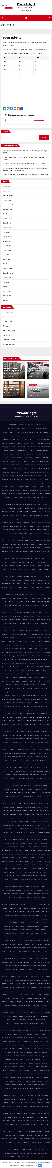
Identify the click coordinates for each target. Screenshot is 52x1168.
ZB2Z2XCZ (47, 1142)
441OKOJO (19, 508)
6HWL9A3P (26, 555)
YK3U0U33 (11, 1131)
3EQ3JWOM (33, 493)
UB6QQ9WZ (44, 1052)
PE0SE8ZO (37, 947)
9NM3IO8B (22, 630)
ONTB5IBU (8, 933)
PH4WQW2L (12, 951)
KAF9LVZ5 (44, 839)
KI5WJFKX (15, 847)
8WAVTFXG (29, 609)
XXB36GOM (30, 1117)
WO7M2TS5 (7, 1095)
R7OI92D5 (32, 994)
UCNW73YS (16, 1056)
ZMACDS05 (29, 1149)
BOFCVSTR (8, 670)
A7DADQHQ (19, 641)
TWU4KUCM (44, 1045)
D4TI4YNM (36, 695)
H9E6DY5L (22, 774)
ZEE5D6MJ (29, 1146)
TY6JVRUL (5, 1048)
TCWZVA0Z (27, 1038)
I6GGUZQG (12, 800)
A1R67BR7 (5, 638)
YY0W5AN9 (13, 1138)
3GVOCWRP (15, 497)
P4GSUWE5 (12, 944)
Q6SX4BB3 (7, 973)
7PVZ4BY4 (47, 583)
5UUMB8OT (6, 544)
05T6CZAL (5, 432)
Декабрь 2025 (7, 200)
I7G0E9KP (19, 800)
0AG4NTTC (12, 436)
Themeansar (40, 424)
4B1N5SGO (12, 511)
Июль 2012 (6, 300)
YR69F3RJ (8, 1135)
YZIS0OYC (19, 1138)
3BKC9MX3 (19, 493)
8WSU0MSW (36, 609)
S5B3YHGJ (26, 1012)
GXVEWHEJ (37, 767)
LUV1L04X (39, 872)
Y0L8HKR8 (26, 1120)
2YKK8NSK (33, 486)
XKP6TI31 (39, 1113)
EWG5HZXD (44, 731)
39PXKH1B (40, 490)
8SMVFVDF (36, 605)
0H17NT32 (5, 439)
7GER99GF (19, 580)
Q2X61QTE (43, 965)
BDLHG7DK (12, 663)
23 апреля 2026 (11, 373)
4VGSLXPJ (47, 519)
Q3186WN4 (8, 969)
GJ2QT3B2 (36, 760)
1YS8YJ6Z (39, 468)
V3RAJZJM (44, 1066)
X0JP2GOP (20, 1102)
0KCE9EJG (32, 439)
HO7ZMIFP (44, 785)
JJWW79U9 (47, 825)
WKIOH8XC (44, 1088)
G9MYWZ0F (47, 753)
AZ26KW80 (19, 656)
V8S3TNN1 (26, 1070)
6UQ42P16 (4, 565)
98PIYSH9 (4, 620)
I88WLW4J (39, 800)
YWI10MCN (44, 1135)
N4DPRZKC (25, 901)
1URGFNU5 (46, 465)
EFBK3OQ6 (33, 724)
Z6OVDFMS (12, 1142)
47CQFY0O (33, 508)
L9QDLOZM (47, 861)
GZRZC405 (44, 767)
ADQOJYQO (37, 645)
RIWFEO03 (8, 1005)
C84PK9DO (15, 677)
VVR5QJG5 (12, 1081)
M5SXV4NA (15, 879)
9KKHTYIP (33, 627)
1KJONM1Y (45, 457)
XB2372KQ (19, 1110)
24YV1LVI (39, 472)
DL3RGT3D (22, 706)
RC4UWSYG (43, 998)
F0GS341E (26, 735)
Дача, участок (7, 326)
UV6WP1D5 (22, 1063)
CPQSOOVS (8, 688)
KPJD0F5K (25, 850)
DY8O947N (44, 713)
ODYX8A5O (44, 922)
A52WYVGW (33, 638)
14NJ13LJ (32, 450)
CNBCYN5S (43, 684)
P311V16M (4, 944)
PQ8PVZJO (37, 955)
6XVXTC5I (19, 569)
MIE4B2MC (12, 890)
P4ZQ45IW (26, 944)
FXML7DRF (40, 749)
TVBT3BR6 (36, 1045)
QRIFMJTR (19, 987)
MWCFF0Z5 (22, 897)
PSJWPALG (15, 958)
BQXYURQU (30, 670)
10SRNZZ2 (47, 447)
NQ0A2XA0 (15, 911)
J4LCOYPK (46, 818)
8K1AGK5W (40, 598)
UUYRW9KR (15, 1063)
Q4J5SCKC (30, 969)
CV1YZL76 (22, 692)
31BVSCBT (47, 486)
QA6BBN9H (30, 973)
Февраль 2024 (8, 241)
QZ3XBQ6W (30, 991)
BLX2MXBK (33, 666)
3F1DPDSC (40, 493)
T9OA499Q (5, 1038)
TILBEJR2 (5, 1041)
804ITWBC (5, 591)
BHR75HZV (5, 666)
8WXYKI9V (44, 609)
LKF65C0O (40, 868)
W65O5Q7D (30, 1084)
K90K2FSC (15, 839)
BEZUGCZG (33, 663)
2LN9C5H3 (12, 479)
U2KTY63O (26, 1048)
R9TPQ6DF (8, 998)
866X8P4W (33, 591)
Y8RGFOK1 (32, 1124)
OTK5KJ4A (29, 937)
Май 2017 (6, 287)
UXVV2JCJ (15, 1066)
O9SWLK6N (15, 922)
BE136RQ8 (19, 663)
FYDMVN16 (47, 749)
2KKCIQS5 (5, 479)
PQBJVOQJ (44, 955)
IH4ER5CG (6, 807)
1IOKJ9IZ (32, 457)
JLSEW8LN (23, 829)
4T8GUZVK (33, 519)
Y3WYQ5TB (39, 1120)
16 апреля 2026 (11, 392)
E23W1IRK (25, 717)
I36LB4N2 (12, 796)
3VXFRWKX (8, 504)
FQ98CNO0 (33, 746)
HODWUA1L (8, 789)
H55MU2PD (40, 771)
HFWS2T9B (5, 782)
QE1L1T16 (40, 976)
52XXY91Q (18, 526)
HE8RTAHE (26, 778)
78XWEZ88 (5, 576)
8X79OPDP (5, 612)
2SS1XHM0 (5, 483)
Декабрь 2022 (7, 250)
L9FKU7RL (39, 861)
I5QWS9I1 (5, 800)
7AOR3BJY (33, 576)
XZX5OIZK (12, 1120)
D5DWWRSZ (43, 695)
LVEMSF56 (46, 872)
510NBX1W (40, 522)
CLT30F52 (15, 684)
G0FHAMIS (19, 753)
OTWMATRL (37, 937)
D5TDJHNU (5, 699)
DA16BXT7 (33, 699)
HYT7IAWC (34, 792)
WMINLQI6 (29, 1092)
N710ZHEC (5, 904)
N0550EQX (44, 897)
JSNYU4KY (47, 832)
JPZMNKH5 (5, 832)
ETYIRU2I (29, 731)
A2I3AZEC (12, 638)
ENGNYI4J (26, 728)
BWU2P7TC (5, 674)
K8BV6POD (8, 839)
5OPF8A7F (18, 540)
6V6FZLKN (12, 565)
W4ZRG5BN (22, 1084)
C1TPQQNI (26, 674)
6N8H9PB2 (37, 558)
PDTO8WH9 (29, 947)
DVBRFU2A (29, 713)
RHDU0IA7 (34, 1001)
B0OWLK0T (26, 656)
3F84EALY (47, 493)
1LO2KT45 (33, 461)
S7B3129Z (47, 1012)
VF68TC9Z (37, 1074)
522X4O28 (12, 526)
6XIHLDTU (6, 569)
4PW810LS (12, 519)
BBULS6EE (37, 659)
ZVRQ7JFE (44, 1153)
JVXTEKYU (19, 836)
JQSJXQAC (12, 832)
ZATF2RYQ (40, 1142)
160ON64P (13, 454)
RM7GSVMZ (29, 1005)
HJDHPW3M (8, 785)
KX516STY (19, 854)
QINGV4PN (11, 983)
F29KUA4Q (47, 735)
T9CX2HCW (43, 1034)
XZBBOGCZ (44, 1117)
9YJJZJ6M (34, 634)
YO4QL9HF (40, 1131)
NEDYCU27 (47, 904)
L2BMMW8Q (39, 857)
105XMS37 (40, 447)
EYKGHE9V (5, 735)
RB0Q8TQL (22, 998)
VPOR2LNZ (39, 1077)
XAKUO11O (12, 1110)
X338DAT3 (5, 1106)
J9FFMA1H (20, 821)
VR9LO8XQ (46, 1077)
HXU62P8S (27, 792)
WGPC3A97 (16, 1088)
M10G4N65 (44, 875)
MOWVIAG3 (22, 893)
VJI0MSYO (12, 1077)
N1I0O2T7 (5, 901)
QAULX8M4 (44, 973)
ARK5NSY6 (12, 652)
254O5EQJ (5, 475)
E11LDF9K (18, 717)
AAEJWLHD (47, 641)
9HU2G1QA (5, 627)
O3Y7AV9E (15, 919)
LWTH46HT (16, 875)
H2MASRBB (19, 771)
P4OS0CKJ (19, 944)
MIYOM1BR (25, 890)
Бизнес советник (8, 317)
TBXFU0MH (20, 1038)
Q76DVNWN (22, 973)
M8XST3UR (44, 879)
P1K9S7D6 (40, 940)
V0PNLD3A (37, 1066)
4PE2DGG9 (5, 519)
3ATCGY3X (12, 493)
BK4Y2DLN (18, 666)
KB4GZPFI (8, 843)
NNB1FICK (40, 908)
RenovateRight (26, 4)
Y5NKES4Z (46, 1120)
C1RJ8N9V (19, 674)
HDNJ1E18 (19, 778)
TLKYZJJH (32, 1041)
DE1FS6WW (37, 702)
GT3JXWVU (15, 767)
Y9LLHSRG (40, 1124)
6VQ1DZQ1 (18, 565)
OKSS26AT (14, 929)
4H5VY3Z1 (47, 511)
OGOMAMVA (23, 926)
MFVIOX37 (29, 886)
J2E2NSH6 (32, 818)
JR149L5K (19, 832)
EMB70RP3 (19, 728)
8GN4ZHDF (5, 598)
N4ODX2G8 (32, 901)
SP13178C (19, 1027)
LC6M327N (33, 865)
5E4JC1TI (39, 529)
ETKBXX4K (22, 731)
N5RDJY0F (39, 901)
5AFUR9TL (25, 529)
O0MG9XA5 (36, 915)
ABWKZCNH (15, 645)
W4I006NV (15, 1084)
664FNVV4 (12, 547)
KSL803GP (5, 854)
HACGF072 (36, 774)
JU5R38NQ (5, 836)
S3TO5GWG (19, 1012)
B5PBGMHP (41, 656)
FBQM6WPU (44, 738)
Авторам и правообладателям (41, 1156)
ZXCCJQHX (21, 1156)
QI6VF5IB (44, 980)
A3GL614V (18, 638)
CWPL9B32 (37, 692)
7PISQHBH (33, 583)
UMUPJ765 (15, 1059)
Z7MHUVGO (20, 1142)
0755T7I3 (19, 432)
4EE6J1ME (33, 511)
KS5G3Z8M (47, 850)
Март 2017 (6, 291)
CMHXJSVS (36, 684)
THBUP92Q (41, 1038)
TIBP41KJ (47, 1038)
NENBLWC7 (5, 908)
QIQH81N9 (18, 983)
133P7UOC (26, 450)
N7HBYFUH (12, 904)
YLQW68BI (18, 1131)
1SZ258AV (39, 465)
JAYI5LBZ (39, 821)
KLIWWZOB (44, 847)
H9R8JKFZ (29, 774)
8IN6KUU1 (32, 598)
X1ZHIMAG (33, 1102)
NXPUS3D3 (15, 915)
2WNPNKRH (26, 486)
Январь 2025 (7, 209)
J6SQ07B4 (13, 821)
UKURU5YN (8, 1059)
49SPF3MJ (47, 508)
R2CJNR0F (44, 991)
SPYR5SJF (32, 1027)
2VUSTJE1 (4, 486)
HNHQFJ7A (37, 785)
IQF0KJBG (6, 810)
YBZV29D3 (5, 1128)
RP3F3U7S (15, 1009)
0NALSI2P (5, 443)
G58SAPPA (32, 753)
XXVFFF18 (36, 1117)
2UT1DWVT (47, 483)
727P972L (4, 573)
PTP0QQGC (29, 958)
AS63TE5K (26, 652)
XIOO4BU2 (26, 1113)
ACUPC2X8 (23, 645)
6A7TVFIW (5, 551)
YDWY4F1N (25, 1128)
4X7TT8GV (33, 522)
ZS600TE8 (22, 1153)
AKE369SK (29, 648)
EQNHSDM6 (8, 731)
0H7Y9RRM (12, 439)
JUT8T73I (12, 836)
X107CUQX (27, 1102)
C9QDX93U (30, 677)
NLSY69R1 (26, 908)
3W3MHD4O (22, 504)
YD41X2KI (12, 1128)
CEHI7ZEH (11, 681)
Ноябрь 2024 (7, 218)
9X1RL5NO (27, 634)
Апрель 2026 (7, 186)
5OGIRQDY (11, 540)
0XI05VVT (19, 447)
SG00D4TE (29, 1020)
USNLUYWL (44, 1059)
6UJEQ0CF (44, 562)
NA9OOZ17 (33, 904)
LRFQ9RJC (19, 872)
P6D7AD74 (39, 944)
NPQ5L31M (8, 911)
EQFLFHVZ (47, 728)
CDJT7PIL (4, 681)
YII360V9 (4, 1131)
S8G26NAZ (14, 1016)
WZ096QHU (5, 1102)
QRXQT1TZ (26, 987)
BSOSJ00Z (37, 670)
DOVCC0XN (16, 710)
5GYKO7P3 (6, 533)
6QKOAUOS (22, 562)
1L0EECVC (26, 461)
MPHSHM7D (37, 893)
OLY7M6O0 (37, 929)
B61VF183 (47, 656)
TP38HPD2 (15, 1045)
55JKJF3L (25, 526)
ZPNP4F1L (44, 1149)
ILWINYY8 (32, 807)
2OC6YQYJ (26, 479)
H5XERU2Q (47, 771)
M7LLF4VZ (37, 879)
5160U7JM (47, 522)
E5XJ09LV (33, 720)
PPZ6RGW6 (29, 955)
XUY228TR (15, 1117)
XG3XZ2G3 (12, 1113)
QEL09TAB (47, 976)
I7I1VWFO (25, 800)
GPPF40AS (30, 764)
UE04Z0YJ (22, 1056)
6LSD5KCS (46, 555)
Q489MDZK (23, 969)
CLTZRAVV (22, 684)
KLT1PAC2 (11, 850)
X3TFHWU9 (12, 1106)
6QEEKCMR (15, 562)
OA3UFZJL (30, 922)
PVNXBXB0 (5, 962)
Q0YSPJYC (23, 965)
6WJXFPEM (47, 565)
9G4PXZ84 (29, 623)
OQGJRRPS (8, 937)
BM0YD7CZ (40, 666)
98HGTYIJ (40, 616)
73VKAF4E (25, 573)
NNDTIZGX (47, 908)
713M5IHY (32, 569)
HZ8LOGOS (41, 792)
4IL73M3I (12, 515)
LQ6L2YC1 (5, 872)
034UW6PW (31, 429)
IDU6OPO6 (32, 803)
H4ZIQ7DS (32, 771)
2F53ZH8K (27, 475)
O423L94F (22, 919)
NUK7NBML (36, 911)
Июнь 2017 (6, 282)
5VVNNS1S (13, 544)
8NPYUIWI (33, 601)
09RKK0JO (5, 436)
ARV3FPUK (19, 652)
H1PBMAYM (11, 771)
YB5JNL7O (46, 1124)
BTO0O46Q (44, 670)
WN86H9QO (36, 1092)
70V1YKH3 (26, 569)
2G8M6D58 (34, 475)
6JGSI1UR (39, 555)
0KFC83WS (40, 439)
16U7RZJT (26, 454)
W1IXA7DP (46, 1081)
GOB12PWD (15, 764)
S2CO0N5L (12, 1012)
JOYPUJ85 (36, 829)
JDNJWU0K (19, 825)
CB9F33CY (44, 677)
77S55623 (40, 573)
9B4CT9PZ (18, 620)
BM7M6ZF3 (47, 666)
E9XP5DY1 (12, 724)
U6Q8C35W (15, 1052)
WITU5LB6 (30, 1088)
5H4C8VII (19, 533)
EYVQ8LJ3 (12, 735)
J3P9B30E (39, 818)
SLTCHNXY (30, 1023)
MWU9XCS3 (30, 897)
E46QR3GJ (5, 720)
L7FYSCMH (25, 861)
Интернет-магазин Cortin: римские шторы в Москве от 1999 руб (24, 163)
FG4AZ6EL (26, 742)
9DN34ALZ (47, 620)
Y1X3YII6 (32, 1120)
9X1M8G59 (20, 634)
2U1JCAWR (33, 483)
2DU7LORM (20, 475)
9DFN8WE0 (40, 620)
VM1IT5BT (19, 1077)
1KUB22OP (20, 461)
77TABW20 (47, 573)
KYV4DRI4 (47, 854)
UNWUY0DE (29, 1059)
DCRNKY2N (22, 702)
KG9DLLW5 (44, 843)
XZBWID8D (6, 1120)
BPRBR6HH (22, 670)
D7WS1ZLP (12, 699)
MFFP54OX (22, 886)
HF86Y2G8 (47, 778)
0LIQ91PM (46, 439)
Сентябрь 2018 (8, 273)
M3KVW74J (8, 879)
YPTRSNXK (47, 1131)
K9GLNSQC (22, 839)
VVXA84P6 (19, 1081)
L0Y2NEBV (18, 857)
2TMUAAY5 (19, 483)
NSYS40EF (22, 911)
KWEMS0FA (12, 854)
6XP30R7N (13, 569)
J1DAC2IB (12, 818)
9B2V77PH (11, 620)
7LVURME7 (47, 580)
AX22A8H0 (5, 656)
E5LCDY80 (26, 720)
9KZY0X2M (47, 627)
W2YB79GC (8, 1084)
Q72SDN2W (15, 973)
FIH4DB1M (40, 742)
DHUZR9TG (15, 706)
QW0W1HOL (15, 991)
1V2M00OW (13, 468)
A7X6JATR (25, 641)
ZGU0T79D (37, 1146)
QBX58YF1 (19, 976)
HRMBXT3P (44, 789)
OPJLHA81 (43, 933)
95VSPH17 (34, 616)
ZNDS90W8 (37, 1149)
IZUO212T (39, 814)
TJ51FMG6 (12, 1041)
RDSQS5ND (13, 1001)
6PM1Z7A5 (8, 562)
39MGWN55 (33, 490)
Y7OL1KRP (12, 1124)
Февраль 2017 (7, 296)
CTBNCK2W (44, 688)
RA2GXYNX (15, 998)
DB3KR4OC (40, 699)
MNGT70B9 (15, 893)
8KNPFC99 (47, 598)
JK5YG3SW (8, 829)
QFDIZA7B (8, 980)
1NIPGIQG (5, 465)
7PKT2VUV (40, 583)
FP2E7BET (26, 746)
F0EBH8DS (19, 735)
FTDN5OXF (5, 749)
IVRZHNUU (6, 814)
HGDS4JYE (12, 782)
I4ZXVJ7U (32, 796)
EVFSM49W (36, 731)
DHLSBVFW (8, 706)
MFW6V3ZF (36, 886)
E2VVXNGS (46, 717)
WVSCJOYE (38, 1099)
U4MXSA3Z (40, 1048)
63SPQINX (46, 544)
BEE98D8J (26, 663)
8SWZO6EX (44, 605)
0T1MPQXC (5, 447)
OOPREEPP (22, 933)
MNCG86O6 (7, 893)
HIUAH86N (47, 782)
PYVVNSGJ (47, 962)
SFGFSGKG (22, 1020)
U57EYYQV (47, 1048)
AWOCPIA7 (40, 652)
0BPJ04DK (19, 436)
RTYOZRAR (36, 1009)
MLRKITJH (47, 890)
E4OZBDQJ (12, 720)
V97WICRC (33, 1070)
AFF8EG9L (8, 648)
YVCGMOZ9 (29, 1135)
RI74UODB (40, 1001)
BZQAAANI (12, 674)
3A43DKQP (47, 490)
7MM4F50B (12, 583)
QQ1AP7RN (47, 983)
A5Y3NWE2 (40, 638)
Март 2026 (6, 191)
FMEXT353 (5, 746)
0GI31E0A (40, 436)
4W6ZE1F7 (19, 522)
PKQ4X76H (26, 951)
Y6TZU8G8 (5, 1124)
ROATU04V (8, 1009)
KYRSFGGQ (40, 854)
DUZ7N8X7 (15, 713)
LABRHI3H (5, 865)
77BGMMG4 (33, 573)
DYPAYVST (6, 717)
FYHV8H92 (5, 753)
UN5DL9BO (22, 1059)
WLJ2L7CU (15, 1092)
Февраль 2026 (8, 196)
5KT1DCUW (8, 537)
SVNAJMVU (12, 1030)
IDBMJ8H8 (25, 803)
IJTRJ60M (19, 807)
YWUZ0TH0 (5, 1138)
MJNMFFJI (32, 890)
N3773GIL (18, 901)
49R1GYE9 (40, 508)
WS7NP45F (45, 1095)
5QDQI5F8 (32, 540)
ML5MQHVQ (40, 890)
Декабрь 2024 (7, 214)
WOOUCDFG (15, 1095)
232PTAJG (26, 472)
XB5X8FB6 (25, 1110)
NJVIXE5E (19, 908)
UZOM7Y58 (29, 1066)
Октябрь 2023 (7, 246)
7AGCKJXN (26, 576)
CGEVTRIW (32, 681)
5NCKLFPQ (44, 537)
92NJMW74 (33, 612)
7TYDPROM (19, 587)
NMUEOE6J (33, 908)
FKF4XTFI (46, 742)
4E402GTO (27, 511)
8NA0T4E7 (26, 601)
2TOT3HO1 (26, 483)
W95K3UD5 (37, 1084)
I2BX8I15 (47, 792)
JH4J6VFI (32, 825)
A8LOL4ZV (32, 641)
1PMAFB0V (19, 465)
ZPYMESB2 (8, 1153)
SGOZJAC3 (37, 1020)
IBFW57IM (12, 803)
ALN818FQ (36, 648)
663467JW (5, 547)
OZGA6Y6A (26, 940)
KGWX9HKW (8, 847)
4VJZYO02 (5, 522)
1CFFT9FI (46, 454)
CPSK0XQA (15, 688)
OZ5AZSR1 (12, 940)
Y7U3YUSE (19, 1124)
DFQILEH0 (44, 702)
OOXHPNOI (30, 933)
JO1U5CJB (30, 829)
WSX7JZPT (7, 1099)
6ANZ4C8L (12, 551)
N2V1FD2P (11, 901)
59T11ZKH (18, 529)
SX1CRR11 (40, 1030)
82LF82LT (26, 591)
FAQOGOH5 (36, 738)
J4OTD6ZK (6, 821)
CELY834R (18, 681)
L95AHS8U (32, 861)
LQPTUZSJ (12, 872)
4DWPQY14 (19, 511)
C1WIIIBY (32, 674)
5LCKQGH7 (22, 537)
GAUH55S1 (15, 756)
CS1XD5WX (29, 688)
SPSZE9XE (25, 1027)
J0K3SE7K (46, 814)
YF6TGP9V (32, 1128)
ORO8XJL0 (15, 937)
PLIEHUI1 (32, 951)
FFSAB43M (19, 742)
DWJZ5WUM (36, 713)
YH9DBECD (39, 1128)
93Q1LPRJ (47, 612)
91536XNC (19, 612)
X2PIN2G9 (47, 1102)
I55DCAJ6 (45, 796)
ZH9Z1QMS (44, 1146)
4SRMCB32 (26, 519)
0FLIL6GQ (33, 436)
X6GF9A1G (5, 1110)
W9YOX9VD (44, 1084)
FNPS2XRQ (19, 746)
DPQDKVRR (29, 710)
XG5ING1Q (19, 1113)
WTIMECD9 (14, 1099)
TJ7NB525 (25, 1041)
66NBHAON (26, 547)
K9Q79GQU (30, 839)
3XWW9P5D (5, 508)
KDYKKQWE (23, 843)
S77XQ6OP (40, 1012)
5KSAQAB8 (46, 533)
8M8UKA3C (12, 601)
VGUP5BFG (5, 1077)
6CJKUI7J (39, 551)
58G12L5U (12, 529)
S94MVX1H (21, 1016)
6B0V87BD (33, 551)
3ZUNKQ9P (12, 508)
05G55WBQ (45, 429)
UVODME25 (30, 1063)
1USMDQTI (5, 468)
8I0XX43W (19, 598)
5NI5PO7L (4, 540)
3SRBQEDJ (37, 501)
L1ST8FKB (32, 857)
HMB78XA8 (30, 785)
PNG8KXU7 (47, 951)
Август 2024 (7, 227)
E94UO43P (47, 720)
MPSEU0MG (44, 893)
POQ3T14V (15, 955)
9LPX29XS (8, 630)
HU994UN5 (13, 792)
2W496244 (12, 486)
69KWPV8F (40, 547)
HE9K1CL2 (33, 778)
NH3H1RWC (12, 908)
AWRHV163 (47, 652)
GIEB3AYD (22, 760)
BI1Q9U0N (11, 666)
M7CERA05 (30, 879)
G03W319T (12, 753)
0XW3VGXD (26, 447)
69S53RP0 (47, 547)
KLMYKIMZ (5, 850)
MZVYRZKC (37, 897)
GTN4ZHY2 (22, 767)
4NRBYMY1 (46, 515)
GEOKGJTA (8, 760)
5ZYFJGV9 (20, 544)
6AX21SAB (19, 551)
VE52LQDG (23, 1074)
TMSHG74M (39, 1041)
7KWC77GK (39, 580)
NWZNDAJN (44, 911)
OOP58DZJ (15, 933)
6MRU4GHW (15, 558)
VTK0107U (5, 1081)
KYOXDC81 (33, 854)
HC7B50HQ (5, 778)
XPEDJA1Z (8, 1117)
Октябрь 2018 (7, 268)
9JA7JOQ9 (26, 627)
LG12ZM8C (5, 868)
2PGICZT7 (40, 479)
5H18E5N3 (13, 533)
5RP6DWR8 (39, 540)
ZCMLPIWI (22, 1146)
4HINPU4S (5, 515)
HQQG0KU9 (37, 789)
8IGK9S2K (26, 598)
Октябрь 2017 (7, 277)
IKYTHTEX (26, 807)
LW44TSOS (8, 875)
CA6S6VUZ (37, 677)
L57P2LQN (5, 861)
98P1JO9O (47, 616)
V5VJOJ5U (12, 1070)
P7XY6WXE (8, 947)
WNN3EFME (44, 1092)
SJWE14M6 (16, 1023)
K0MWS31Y (26, 836)
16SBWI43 (19, 454)
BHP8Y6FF (47, 663)
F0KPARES (33, 735)
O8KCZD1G (8, 922)
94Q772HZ (20, 616)
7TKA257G (11, 587)
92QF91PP (40, 612)
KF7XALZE (36, 843)
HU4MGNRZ (5, 792)
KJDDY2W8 (30, 847)
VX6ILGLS (26, 1081)
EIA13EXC (12, 728)
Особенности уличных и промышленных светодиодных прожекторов (25, 174)
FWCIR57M (25, 749)
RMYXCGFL (37, 1005)
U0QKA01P (12, 1048)
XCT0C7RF (39, 1110)
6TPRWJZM (37, 562)
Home (5, 429)
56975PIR (39, 526)
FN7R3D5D (12, 746)
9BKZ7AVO (32, 620)
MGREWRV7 (44, 886)
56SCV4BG (46, 526)
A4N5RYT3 (25, 638)
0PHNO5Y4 (26, 443)
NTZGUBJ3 (29, 911)
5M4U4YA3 (29, 537)
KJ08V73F (22, 847)
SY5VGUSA (47, 1030)
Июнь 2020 (7, 255)
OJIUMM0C (45, 926)
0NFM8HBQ (12, 443)
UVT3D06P (37, 1063)
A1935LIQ (47, 634)
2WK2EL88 (19, 486)
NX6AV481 (8, 915)
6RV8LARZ (29, 562)
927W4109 (26, 612)
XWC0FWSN (22, 1117)
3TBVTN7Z (44, 501)
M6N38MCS (23, 879)
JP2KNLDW (44, 829)
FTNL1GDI (11, 749)
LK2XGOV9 (33, 868)
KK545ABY (36, 847)
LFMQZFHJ (47, 865)
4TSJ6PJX (40, 519)
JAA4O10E (27, 821)
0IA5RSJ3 (19, 439)
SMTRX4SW (5, 1027)
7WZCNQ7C (39, 587)
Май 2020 (6, 259)
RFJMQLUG (27, 1001)
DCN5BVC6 (8, 702)
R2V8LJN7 (5, 994)
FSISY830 (47, 746)
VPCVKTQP (32, 1077)
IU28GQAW (39, 810)
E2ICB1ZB (39, 717)
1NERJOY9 (46, 461)
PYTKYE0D (33, 962)
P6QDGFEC (47, 944)
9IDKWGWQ (12, 627)
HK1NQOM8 (16, 785)
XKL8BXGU (33, 1113)
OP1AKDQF (37, 933)
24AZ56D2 (33, 472)
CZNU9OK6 (15, 695)
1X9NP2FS (26, 468)
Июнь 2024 (6, 232)
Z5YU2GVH (5, 1142)
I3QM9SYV (26, 796)
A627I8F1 (46, 638)
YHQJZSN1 (46, 1128)
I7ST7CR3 (32, 800)
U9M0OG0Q (37, 1052)
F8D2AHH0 (29, 738)
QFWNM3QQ (15, 980)
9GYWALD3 (44, 623)
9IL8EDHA (19, 627)
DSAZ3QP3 (44, 710)
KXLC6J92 (26, 854)
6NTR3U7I (44, 558)
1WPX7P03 (20, 468)
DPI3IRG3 (22, 710)
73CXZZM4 (12, 573)
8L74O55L (5, 601)
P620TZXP (32, 944)
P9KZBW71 (22, 947)
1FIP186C (6, 457)
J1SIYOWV (19, 818)
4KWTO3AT (39, 515)
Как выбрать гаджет (9, 330)
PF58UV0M (44, 947)
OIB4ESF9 (37, 926)
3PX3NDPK (30, 501)
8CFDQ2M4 (36, 594)
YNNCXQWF (32, 1131)
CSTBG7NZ (37, 688)
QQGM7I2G (5, 987)
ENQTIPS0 (33, 728)
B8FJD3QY (15, 659)
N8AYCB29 (19, 904)
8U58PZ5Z (8, 609)
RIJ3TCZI (47, 1001)
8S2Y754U (22, 605)
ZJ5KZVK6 (22, 1149)
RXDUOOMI (44, 1009)
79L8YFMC (19, 576)
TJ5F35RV (18, 1041)
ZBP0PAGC (8, 1146)
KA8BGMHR (37, 839)
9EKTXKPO (15, 623)
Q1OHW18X (30, 965)
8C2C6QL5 (29, 594)
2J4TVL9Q (46, 475)
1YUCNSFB (6, 472)
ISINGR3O (25, 810)
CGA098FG (25, 681)
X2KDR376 (40, 1102)
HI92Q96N (26, 782)
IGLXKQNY (46, 803)
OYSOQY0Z (5, 940)
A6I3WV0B (5, 641)
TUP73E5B (29, 1045)
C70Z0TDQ (8, 677)
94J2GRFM (13, 616)
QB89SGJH (13, 976)
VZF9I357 (40, 1081)
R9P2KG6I (46, 994)
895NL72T (15, 594)
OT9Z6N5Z (22, 937)
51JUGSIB (5, 526)
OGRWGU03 (30, 926)
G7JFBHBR (39, 753)
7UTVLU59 (32, 587)
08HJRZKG (46, 432)
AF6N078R (44, 645)
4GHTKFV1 (40, 511)
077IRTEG (25, 432)
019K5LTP (17, 429)
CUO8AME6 (15, 692)
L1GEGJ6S (25, 857)
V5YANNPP (19, 1070)
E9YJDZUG (19, 724)
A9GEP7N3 (40, 641)
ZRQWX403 (15, 1153)
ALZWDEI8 (5, 652)
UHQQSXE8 (44, 1056)
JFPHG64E (26, 825)
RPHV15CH (22, 1009)
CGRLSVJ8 (39, 681)
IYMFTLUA (32, 814)
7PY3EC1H (5, 587)
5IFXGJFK (26, 533)
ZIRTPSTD (15, 1149)
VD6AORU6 (16, 1074)
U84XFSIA (29, 1052)
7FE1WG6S (5, 580)
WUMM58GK (21, 1099)
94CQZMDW (5, 616)
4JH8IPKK (18, 515)
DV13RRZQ (22, 713)
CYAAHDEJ (8, 695)
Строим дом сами (9, 344)
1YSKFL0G (46, 468)
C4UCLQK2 (46, 674)
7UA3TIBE (25, 587)
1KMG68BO (5, 461)
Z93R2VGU (33, 1142)
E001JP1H (12, 717)
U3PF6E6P (33, 1048)
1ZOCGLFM (13, 472)
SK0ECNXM (23, 1023)
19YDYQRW (33, 454)
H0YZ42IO (4, 771)
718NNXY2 (39, 569)
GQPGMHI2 (37, 764)
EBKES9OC (26, 724)
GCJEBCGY (37, 756)
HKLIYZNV (23, 785)
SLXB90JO (37, 1023)
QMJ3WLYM (33, 983)
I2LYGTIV (6, 796)
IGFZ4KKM (39, 803)
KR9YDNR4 (32, 850)
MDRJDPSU (44, 883)
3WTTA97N (37, 504)
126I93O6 (12, 450)
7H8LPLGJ (26, 580)
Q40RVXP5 (15, 969)
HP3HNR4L (22, 789)
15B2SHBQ (45, 450)
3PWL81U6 (23, 501)
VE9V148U (30, 1074)
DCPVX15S (15, 702)
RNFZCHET (44, 1005)
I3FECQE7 (19, 796)
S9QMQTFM (36, 1016)
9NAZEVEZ (15, 630)
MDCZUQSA (37, 883)
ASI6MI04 (32, 652)
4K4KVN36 (25, 515)
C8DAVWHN (22, 677)
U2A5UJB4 (19, 1048)
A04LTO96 (40, 634)
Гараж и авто (7, 321)
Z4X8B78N (47, 1138)
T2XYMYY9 (15, 1034)
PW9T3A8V (12, 962)
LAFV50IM (12, 865)
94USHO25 (27, 616)
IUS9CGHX (46, 810)
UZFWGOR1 (22, 1066)
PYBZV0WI (19, 962)
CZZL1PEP (22, 695)
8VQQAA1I (22, 609)
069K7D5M (12, 432)
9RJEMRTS (44, 630)
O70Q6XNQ (44, 919)
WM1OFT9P (22, 1092)
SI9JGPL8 (43, 1020)
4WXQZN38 (26, 522)
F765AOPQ (15, 738)
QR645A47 (12, 987)
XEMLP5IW (46, 1110)
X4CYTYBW (19, 1106)
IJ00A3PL (12, 807)
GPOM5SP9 (23, 764)
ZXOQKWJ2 (28, 1156)
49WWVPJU (5, 511)
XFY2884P (5, 1113)
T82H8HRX (29, 1034)
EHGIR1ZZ (47, 724)
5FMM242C (46, 529)
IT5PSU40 (32, 810)
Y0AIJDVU (19, 1120)
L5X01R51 (11, 861)
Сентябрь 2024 (8, 223)
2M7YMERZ (19, 479)
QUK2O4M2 (47, 987)
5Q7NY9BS (25, 540)
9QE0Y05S (36, 630)
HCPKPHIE (12, 778)
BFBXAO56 (40, 663)
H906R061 (15, 774)
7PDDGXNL (27, 583)
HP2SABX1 (15, 789)
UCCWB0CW (8, 1056)
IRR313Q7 (12, 810)
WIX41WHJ (37, 1088)
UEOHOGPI (30, 1056)
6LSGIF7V (7, 558)
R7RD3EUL (40, 994)
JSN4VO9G (40, 832)
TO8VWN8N (8, 1045)
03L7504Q (38, 429)
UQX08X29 (37, 1059)
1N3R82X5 (40, 461)
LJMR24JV (26, 868)
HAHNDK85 (43, 774)
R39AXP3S (12, 994)
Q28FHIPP (37, 965)
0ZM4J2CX (33, 447)
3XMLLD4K (44, 504)
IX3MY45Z (20, 814)
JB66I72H (46, 821)
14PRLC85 (39, 450)
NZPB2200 (22, 915)
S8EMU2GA (7, 1016)
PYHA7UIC (26, 962)
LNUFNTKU (47, 868)
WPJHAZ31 (22, 1095)
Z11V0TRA (26, 1138)
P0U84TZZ (33, 940)
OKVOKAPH (22, 929)
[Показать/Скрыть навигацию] (26, 18)
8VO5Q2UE (15, 609)
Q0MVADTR (16, 965)
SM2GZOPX (44, 1023)
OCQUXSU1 (37, 922)
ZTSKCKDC (37, 1153)
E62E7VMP (40, 720)
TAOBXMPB (12, 1038)
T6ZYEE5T (22, 1034)
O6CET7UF (36, 919)
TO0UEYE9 (46, 1041)
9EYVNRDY (22, 623)
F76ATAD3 (22, 738)
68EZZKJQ (33, 547)
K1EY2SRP (32, 836)
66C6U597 (18, 547)
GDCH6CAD (44, 756)
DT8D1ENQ (8, 713)
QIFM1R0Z (4, 983)
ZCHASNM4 (15, 1146)
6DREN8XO (6, 555)
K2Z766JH (39, 836)
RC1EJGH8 (36, 998)
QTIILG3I (40, 987)
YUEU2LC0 (22, 1135)
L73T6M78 (18, 861)
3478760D (12, 490)
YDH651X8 (18, 1128)
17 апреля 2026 (36, 373)
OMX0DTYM (44, 929)
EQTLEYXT (15, 731)
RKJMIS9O (15, 1005)
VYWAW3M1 (33, 1081)
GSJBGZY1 (8, 767)
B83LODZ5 (8, 659)
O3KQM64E (8, 919)
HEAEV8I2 (40, 778)
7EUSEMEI (47, 576)
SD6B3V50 (15, 1020)
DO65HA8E (8, 710)
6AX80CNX (26, 551)
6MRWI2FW (23, 558)
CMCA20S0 (29, 684)
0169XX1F (10, 429)
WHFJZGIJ (23, 1088)
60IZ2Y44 (26, 544)
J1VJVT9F (25, 818)
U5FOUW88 (8, 1052)
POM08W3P (8, 955)
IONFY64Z (39, 807)
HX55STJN (20, 792)
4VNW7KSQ (12, 522)
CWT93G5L (44, 692)
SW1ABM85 (26, 1030)
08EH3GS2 (39, 432)
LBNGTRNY (26, 865)
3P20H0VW (8, 501)
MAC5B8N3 (22, 883)
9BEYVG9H (25, 620)
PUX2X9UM (44, 958)
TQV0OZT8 (22, 1045)
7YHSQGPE (47, 587)
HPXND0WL (29, 789)
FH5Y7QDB (33, 742)
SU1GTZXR (5, 1030)
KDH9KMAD (15, 843)
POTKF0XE (22, 955)
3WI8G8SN (30, 504)
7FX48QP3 (12, 580)
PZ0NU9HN (9, 965)
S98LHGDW (29, 1016)
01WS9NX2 (24, 429)
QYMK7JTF (22, 991)
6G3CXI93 (19, 555)
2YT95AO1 (40, 486)
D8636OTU (19, 699)
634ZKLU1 (39, 544)
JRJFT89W (33, 832)
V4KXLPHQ (5, 1070)
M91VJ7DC (7, 883)
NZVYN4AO (29, 915)
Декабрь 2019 (7, 264)
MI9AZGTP (5, 890)
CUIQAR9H (8, 692)
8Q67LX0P (40, 601)
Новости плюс (7, 335)
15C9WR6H (6, 454)
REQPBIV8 (19, 1001)
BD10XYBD (5, 663)
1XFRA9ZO (33, 468)
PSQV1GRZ (22, 958)
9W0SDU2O (13, 634)
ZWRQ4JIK (14, 1156)
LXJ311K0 (22, 875)
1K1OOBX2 (38, 457)
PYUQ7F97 (40, 962)
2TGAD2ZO (12, 483)
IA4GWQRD (46, 800)
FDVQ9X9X (5, 742)
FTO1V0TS (18, 749)
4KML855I (32, 515)
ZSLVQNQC (30, 1153)
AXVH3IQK (12, 656)
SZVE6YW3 (8, 1034)
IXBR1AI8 (26, 814)
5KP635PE (38, 533)
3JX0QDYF (30, 497)
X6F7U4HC (47, 1106)
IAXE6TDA (5, 803)
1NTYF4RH (12, 465)
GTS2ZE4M (29, 767)
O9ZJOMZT (23, 922)
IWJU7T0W (13, 814)
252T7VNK (46, 472)
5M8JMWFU (36, 537)
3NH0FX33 (44, 497)
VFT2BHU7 (44, 1074)
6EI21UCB (12, 555)
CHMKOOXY (47, 681)
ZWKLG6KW (6, 1156)
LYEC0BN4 (29, 875)
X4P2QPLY (26, 1106)
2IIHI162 (40, 475)
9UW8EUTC (5, 634)
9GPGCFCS (36, 623)
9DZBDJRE (8, 623)
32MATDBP (5, 490)
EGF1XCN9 (40, 724)
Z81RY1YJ (26, 1142)
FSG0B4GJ (40, 746)
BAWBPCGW (29, 659)
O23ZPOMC (44, 915)
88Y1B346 (46, 591)
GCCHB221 (29, 756)
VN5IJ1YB (25, 1077)
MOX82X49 (29, 893)
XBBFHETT (32, 1110)
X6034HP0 (40, 1106)
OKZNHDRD (29, 929)
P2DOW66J (47, 940)
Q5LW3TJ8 (44, 969)
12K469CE (19, 450)
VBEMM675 (8, 1074)
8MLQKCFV (19, 601)
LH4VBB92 (12, 868)
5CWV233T (32, 529)
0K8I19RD (25, 439)
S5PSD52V (33, 1012)
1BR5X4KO (40, 454)
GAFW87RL (8, 756)
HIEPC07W (33, 782)
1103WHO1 (6, 450)
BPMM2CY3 (15, 670)
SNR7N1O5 (12, 1027)
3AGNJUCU (5, 493)
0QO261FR (33, 443)
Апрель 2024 (7, 236)
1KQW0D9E (13, 461)
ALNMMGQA (43, 648)
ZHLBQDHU (8, 1149)
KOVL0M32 (18, 850)
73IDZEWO (19, 573)
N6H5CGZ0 (47, 901)
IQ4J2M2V (46, 807)
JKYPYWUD (15, 829)
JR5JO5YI (25, 832)
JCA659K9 (5, 825)
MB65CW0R (29, 883)
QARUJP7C (37, 973)
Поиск (5, 132)
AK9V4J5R (22, 648)
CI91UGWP (8, 684)
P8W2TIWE (15, 947)
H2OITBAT (26, 771)
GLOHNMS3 (43, 760)
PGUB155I (4, 951)
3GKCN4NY (8, 497)
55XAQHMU (33, 526)
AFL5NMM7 (15, 648)
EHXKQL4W (6, 728)
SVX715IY (19, 1030)
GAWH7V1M (22, 756)
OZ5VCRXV (19, 940)
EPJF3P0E (39, 728)
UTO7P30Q (8, 1063)
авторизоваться (39, 120)
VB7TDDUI (47, 1070)
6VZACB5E (25, 565)
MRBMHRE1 (8, 897)
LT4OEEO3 (33, 872)
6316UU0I (33, 544)
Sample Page (44, 1016)
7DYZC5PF (40, 576)
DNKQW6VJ (44, 706)
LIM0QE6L (19, 868)
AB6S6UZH (8, 645)
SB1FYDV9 (8, 1020)
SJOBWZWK (8, 1023)
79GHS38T (12, 576)
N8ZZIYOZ (26, 904)
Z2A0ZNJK (33, 1138)
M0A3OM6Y (36, 875)
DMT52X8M (37, 706)
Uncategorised (8, 312)
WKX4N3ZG (7, 1092)
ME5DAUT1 (8, 886)
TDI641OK (33, 1038)
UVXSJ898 (44, 1063)
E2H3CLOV (32, 717)
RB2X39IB (29, 998)
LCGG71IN (39, 865)
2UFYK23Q (40, 483)
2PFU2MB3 (33, 479)
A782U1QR (11, 641)
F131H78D (39, 735)
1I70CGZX (26, 457)
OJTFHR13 (7, 929)
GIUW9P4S (29, 760)
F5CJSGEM (8, 738)
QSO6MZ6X (33, 987)
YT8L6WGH (15, 1135)
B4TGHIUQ (33, 656)
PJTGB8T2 (19, 951)
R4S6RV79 (26, 994)
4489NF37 (26, 508)
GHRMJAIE (15, 760)
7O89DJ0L (19, 583)
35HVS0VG (25, 490)
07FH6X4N (32, 432)
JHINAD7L (39, 825)
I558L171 (39, 796)
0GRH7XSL (47, 436)
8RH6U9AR (8, 605)
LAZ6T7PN (18, 865)
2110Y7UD (19, 472)
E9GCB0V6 (5, 724)
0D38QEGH (27, 436)
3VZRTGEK (15, 504)
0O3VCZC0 (19, 443)
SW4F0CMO (33, 1030)
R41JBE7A (19, 994)
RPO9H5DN (29, 1009)
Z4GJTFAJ (40, 1138)
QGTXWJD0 (37, 980)
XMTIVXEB (46, 1113)
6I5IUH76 (33, 555)
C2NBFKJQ (39, 674)
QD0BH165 (26, 976)
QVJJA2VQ (8, 991)
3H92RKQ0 (23, 497)
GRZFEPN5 (44, 764)
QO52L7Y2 (40, 983)
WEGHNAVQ (8, 1088)
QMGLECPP (25, 983)
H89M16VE (8, 774)
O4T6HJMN (29, 919)
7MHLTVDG (5, 583)
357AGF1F (18, 490)
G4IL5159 (25, 753)
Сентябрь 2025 (8, 205)
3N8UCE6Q (37, 497)
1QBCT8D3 (26, 465)
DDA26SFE (29, 702)
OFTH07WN (15, 926)
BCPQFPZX (44, 659)
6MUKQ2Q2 (30, 558)
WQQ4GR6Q (30, 1095)
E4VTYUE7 (19, 720)
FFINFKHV (12, 742)
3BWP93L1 (26, 493)
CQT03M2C (22, 688)
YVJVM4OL (37, 1135)
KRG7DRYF (40, 850)
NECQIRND (40, 904)
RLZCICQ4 (22, 1005)
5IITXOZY (32, 533)
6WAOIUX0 (40, 565)
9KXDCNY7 (40, 627)
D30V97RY (29, 695)
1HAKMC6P (13, 457)
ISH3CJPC (19, 810)
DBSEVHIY (47, 699)
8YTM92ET (12, 612)
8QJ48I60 (47, 601)
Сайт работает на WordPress (16, 424)
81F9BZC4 (19, 591)
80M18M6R (12, 591)
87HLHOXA (40, 591)
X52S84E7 (33, 1106)
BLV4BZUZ (25, 666)
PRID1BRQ (8, 958)
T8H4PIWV (36, 1034)
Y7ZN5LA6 (26, 1124)
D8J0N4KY (26, 699)
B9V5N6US (22, 659)
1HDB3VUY (19, 457)
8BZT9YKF (22, 594)
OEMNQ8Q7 (7, 926)
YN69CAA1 (25, 1131)
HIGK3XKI (40, 782)
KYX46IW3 (5, 857)
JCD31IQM (11, 825)
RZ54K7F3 (5, 1012)
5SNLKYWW (47, 540)
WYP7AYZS (45, 1099)
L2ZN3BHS (47, 857)
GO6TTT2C (8, 764)
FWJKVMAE (33, 749)
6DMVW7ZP (46, 551)
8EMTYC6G (43, 594)
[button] (49, 18)
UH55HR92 (37, 1056)
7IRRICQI (32, 580)
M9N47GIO (14, 883)
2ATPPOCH (12, 475)
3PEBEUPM (16, 501)
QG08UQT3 (23, 980)
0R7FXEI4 (47, 443)
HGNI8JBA (19, 782)
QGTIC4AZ (30, 980)
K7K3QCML (47, 836)
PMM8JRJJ (39, 951)
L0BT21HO (12, 857)
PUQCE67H (36, 958)
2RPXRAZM (47, 479)
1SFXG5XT (32, 465)
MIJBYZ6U (18, 890)
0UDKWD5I (12, 447)
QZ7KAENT (37, 991)
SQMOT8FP (40, 1027)
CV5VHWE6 (29, 692)
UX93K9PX (8, 1066)
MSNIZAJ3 (15, 897)
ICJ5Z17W (18, 803)
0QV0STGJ (40, 443)
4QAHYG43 (19, 519)
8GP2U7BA (12, 598)
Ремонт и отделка (9, 339)
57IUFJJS (5, 529)
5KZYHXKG (15, 537)
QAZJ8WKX (5, 976)
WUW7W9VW (30, 1099)
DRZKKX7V (37, 710)
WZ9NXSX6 (13, 1102)
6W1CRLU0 (32, 565)
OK (40, 1165)
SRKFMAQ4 (47, 1027)
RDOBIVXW (5, 1001)
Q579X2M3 (37, 969)
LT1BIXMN (26, 872)
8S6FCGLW (29, 605)
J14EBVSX (5, 818)
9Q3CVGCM (29, 630)
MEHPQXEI (15, 886)
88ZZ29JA (8, 594)
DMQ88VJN (30, 706)
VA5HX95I (40, 1070)
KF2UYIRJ (29, 843)
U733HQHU (22, 1052)
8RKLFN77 (15, 605)
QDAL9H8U (34, 976)
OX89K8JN (44, 937)
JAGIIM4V (33, 821)
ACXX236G (29, 645)
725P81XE (46, 569)
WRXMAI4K (37, 1095)
